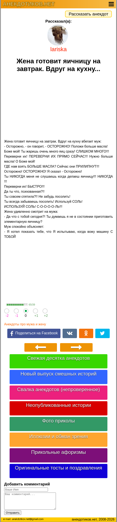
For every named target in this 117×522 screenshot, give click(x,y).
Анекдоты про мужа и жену (25, 324)
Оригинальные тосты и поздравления (58, 468)
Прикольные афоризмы (58, 452)
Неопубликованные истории (58, 405)
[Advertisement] (58, 106)
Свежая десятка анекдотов (58, 358)
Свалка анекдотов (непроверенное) (58, 389)
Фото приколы (58, 421)
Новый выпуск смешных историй (58, 374)
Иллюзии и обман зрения (58, 436)
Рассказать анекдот (88, 13)
